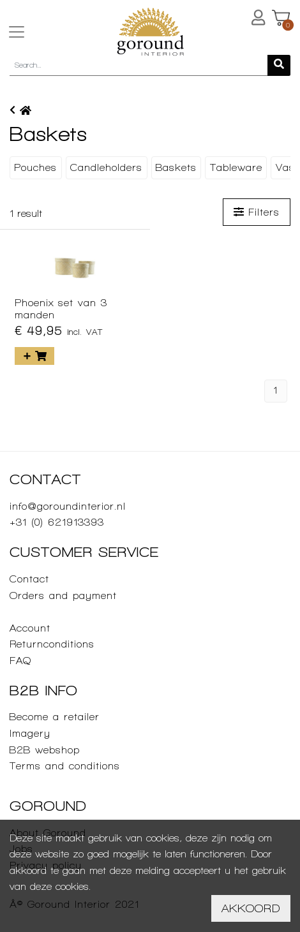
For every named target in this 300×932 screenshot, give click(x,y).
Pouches (35, 167)
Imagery (30, 733)
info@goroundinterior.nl (68, 506)
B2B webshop (45, 749)
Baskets (176, 167)
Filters (257, 212)
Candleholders (106, 167)
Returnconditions (52, 644)
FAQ (20, 660)
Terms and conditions (65, 765)
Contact (29, 578)
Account (30, 628)
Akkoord (250, 908)
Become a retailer (55, 716)
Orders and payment (63, 595)
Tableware (236, 167)
